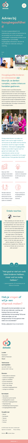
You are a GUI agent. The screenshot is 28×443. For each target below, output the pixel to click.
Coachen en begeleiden (8, 377)
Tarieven (4, 418)
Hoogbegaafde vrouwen (8, 400)
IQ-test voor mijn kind (7, 383)
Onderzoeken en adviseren (8, 375)
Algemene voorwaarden (6, 429)
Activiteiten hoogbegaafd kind (9, 387)
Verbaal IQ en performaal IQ (9, 398)
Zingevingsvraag (6, 403)
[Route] (3, 358)
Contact (4, 422)
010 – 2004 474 (7, 324)
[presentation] (12, 265)
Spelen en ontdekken (7, 379)
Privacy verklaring (16, 429)
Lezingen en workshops (8, 389)
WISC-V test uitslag (7, 385)
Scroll (3, 53)
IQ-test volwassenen (7, 381)
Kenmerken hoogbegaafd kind (9, 402)
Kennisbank (5, 416)
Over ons (4, 420)
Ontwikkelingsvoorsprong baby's (10, 405)
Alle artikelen (5, 396)
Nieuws (4, 414)
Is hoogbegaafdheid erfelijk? (9, 407)
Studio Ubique (11, 433)
